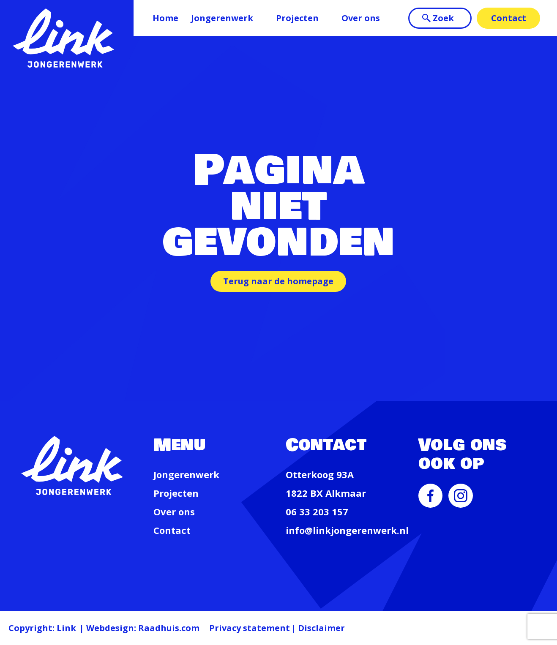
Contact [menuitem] (508, 18)
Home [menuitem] (165, 18)
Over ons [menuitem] (360, 18)
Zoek (443, 18)
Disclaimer (321, 628)
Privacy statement (249, 628)
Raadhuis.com (168, 628)
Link (66, 628)
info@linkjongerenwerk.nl (347, 530)
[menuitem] (430, 504)
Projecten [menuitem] (297, 18)
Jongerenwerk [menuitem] (222, 18)
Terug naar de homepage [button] (278, 281)
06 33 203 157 (317, 511)
